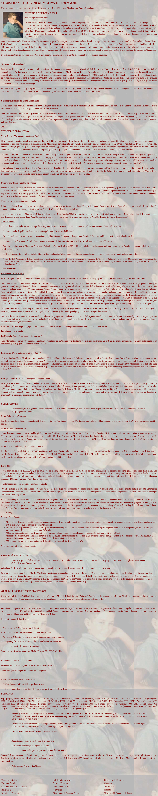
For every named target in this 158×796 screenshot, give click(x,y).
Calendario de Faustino (114, 780)
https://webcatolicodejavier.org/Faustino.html (30, 745)
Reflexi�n (6, 790)
